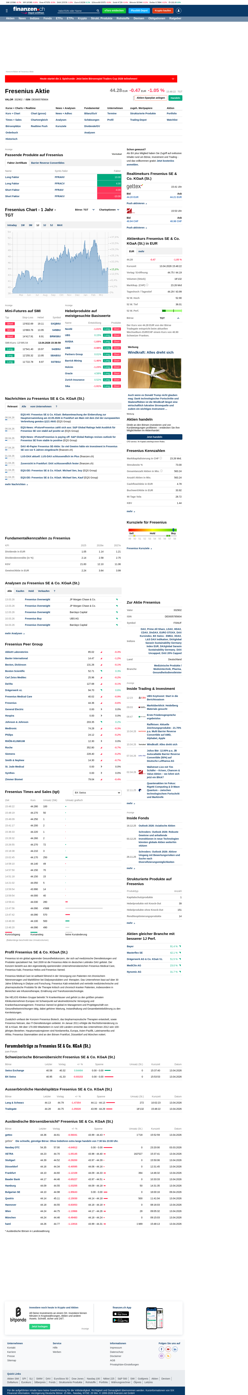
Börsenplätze (13, 126)
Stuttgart (10, 1160)
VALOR (9, 99)
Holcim (69, 367)
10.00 (118, 177)
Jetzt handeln (154, 437)
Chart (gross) (38, 113)
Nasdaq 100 (93, 1378)
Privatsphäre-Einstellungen (124, 1364)
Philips (9, 734)
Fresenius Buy (33, 618)
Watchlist (172, 119)
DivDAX (153, 632)
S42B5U (56, 349)
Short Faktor (12, 190)
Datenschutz (116, 1352)
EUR (131, 251)
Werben (57, 1352)
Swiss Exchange (14, 1070)
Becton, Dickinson (15, 664)
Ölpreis (137, 1382)
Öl (170, 2)
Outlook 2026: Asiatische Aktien (157, 825)
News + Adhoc (64, 113)
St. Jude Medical (14, 766)
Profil (110, 119)
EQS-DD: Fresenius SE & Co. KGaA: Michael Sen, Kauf (52, 477)
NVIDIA (69, 341)
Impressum (116, 1347)
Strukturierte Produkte (143, 113)
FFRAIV (59, 190)
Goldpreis (143, 1378)
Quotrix (9, 1198)
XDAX (177, 636)
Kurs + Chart (13, 113)
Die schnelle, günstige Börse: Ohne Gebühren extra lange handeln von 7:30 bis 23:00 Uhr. (61, 1141)
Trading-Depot (138, 119)
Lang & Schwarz (14, 1102)
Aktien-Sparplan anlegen (151, 97)
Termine (111, 113)
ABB (67, 348)
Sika (67, 386)
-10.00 (117, 196)
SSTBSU (56, 361)
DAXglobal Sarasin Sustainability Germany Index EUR (163, 643)
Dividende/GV (92, 126)
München (10, 1217)
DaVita (9, 683)
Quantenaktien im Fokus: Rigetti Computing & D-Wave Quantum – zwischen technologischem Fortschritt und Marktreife (163, 790)
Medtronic (11, 728)
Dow (41, 2)
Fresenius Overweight (37, 599)
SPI (24, 2)
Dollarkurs (12, 1382)
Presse (11, 1356)
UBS (67, 335)
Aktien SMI (13, 1378)
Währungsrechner (120, 1382)
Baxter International (16, 658)
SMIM (39, 1378)
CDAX (144, 632)
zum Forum (11, 1051)
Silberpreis (40, 1382)
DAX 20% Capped (172, 653)
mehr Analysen (15, 633)
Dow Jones (78, 1378)
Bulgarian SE (12, 1192)
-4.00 (118, 190)
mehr (141, 251)
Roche (9, 747)
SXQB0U (56, 323)
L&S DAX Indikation (156, 639)
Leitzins (148, 1382)
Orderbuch (12, 132)
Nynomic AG (134, 972)
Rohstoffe (123, 19)
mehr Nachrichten (16, 484)
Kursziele (61, 126)
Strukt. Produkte (101, 19)
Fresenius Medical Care (18, 696)
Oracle (69, 373)
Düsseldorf (11, 1166)
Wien (8, 1211)
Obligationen (156, 19)
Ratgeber (175, 19)
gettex (8, 1134)
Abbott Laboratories (16, 652)
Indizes (34, 19)
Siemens (10, 754)
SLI (31, 1378)
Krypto (82, 19)
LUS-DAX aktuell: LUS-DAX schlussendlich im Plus (50, 456)
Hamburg (10, 1185)
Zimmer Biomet (14, 779)
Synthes (9, 773)
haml (8, 1223)
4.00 (118, 183)
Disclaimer (115, 1356)
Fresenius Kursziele (139, 548)
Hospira (9, 715)
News (22, 19)
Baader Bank (12, 1179)
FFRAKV (60, 196)
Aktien (10, 19)
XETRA (9, 1153)
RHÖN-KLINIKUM (15, 741)
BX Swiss (10, 1076)
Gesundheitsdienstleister (167, 672)
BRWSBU (55, 336)
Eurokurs (26, 1382)
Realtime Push (39, 126)
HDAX (177, 629)
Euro (77, 2)
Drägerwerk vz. (13, 690)
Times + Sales (14, 119)
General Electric (14, 709)
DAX (59, 2)
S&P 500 (122, 1378)
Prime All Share (156, 629)
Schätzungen (91, 119)
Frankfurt (10, 1173)
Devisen (139, 19)
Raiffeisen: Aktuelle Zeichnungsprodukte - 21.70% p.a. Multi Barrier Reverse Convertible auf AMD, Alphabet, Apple (164, 731)
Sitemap (11, 1360)
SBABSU (55, 355)
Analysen (61, 119)
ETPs (70, 19)
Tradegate (11, 1108)
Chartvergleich (39, 119)
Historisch (11, 139)
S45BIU (56, 330)
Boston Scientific (15, 671)
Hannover (10, 1204)
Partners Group (74, 354)
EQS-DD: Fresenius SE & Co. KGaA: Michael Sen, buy (51, 470)
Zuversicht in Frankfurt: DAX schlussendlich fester (50, 463)
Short (117, 329)
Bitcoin (133, 2)
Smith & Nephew (14, 760)
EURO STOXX (167, 632)
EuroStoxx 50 (61, 1378)
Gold (115, 2)
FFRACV (60, 183)
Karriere (11, 1352)
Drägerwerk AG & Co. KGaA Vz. (145, 959)
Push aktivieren (137, 203)
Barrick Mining (73, 360)
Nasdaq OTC (12, 1147)
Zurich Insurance (75, 379)
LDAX (169, 629)
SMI (7, 2)
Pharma (176, 669)
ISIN (28, 99)
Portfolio (172, 113)
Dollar (152, 2)
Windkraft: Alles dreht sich (162, 744)
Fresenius (11, 703)
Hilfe (55, 1347)
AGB (112, 1360)
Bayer (130, 946)
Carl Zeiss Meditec (15, 677)
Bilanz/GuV (90, 113)
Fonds (48, 19)
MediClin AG (134, 965)
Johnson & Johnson (16, 722)
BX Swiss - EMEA (163, 636)
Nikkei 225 (108, 1378)
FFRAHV (60, 177)
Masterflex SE (135, 953)
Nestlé (68, 329)
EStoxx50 (96, 2)
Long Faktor (12, 177)
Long (107, 329)
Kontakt (11, 1347)
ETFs (59, 19)
